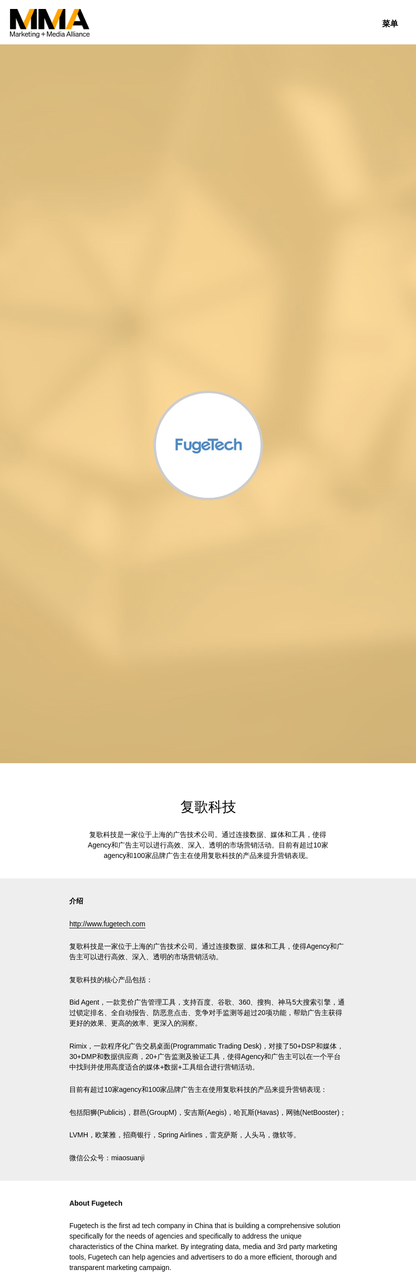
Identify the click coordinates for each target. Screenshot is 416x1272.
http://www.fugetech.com (107, 924)
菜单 (390, 23)
